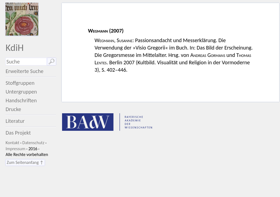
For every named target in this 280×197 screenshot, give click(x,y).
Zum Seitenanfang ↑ (25, 162)
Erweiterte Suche (24, 71)
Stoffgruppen (19, 83)
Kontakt (12, 142)
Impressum (15, 148)
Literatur (15, 121)
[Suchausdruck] (26, 61)
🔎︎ (51, 61)
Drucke (13, 109)
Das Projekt (18, 132)
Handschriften (21, 100)
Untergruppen (21, 91)
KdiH (14, 47)
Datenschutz (33, 142)
